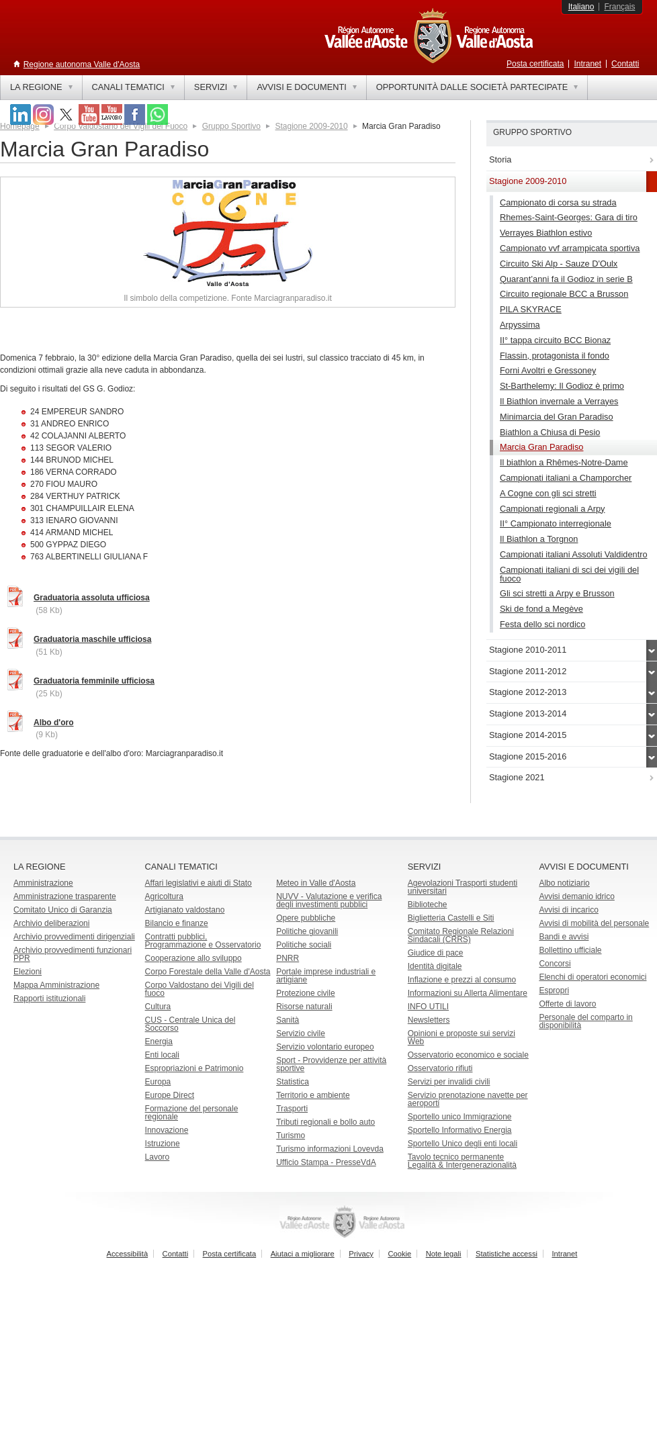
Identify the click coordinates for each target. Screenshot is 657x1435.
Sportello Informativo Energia (460, 1130)
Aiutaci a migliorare (303, 1254)
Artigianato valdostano (185, 910)
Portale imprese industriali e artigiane (326, 975)
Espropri (554, 990)
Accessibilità (127, 1254)
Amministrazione (43, 883)
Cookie (399, 1254)
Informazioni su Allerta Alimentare (467, 993)
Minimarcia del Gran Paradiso (556, 417)
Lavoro (157, 1157)
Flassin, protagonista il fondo (554, 356)
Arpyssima (520, 325)
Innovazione (167, 1130)
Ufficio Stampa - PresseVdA (326, 1162)
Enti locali (162, 1055)
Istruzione (162, 1143)
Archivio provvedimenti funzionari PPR (72, 954)
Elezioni (27, 971)
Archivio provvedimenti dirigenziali (74, 936)
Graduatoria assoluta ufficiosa (92, 597)
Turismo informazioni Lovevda (330, 1149)
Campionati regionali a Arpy (552, 509)
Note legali (444, 1254)
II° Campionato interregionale (555, 523)
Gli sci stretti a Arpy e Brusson (557, 593)
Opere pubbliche (305, 918)
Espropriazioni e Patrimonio (194, 1068)
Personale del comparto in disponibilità (585, 1021)
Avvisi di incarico (568, 910)
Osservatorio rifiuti (440, 1068)
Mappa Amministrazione (56, 985)
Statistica (292, 1081)
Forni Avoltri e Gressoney (548, 370)
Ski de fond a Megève (541, 609)
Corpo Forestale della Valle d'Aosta (208, 971)
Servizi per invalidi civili (449, 1081)
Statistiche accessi (506, 1254)
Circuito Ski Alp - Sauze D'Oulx (558, 264)
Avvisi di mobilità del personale (594, 923)
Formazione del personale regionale (191, 1112)
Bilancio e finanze (176, 923)
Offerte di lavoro (567, 1004)
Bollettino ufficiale (570, 950)
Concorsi (554, 963)
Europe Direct (169, 1095)
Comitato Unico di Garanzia (62, 910)
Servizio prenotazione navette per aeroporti (468, 1099)
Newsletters (429, 1020)
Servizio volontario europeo (325, 1047)
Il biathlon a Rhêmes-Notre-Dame (564, 462)
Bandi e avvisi (563, 936)
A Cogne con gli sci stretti (548, 493)
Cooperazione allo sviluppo (193, 958)
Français (619, 6)
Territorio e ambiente (312, 1095)
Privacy (361, 1254)
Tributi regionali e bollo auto (325, 1122)
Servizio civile (300, 1033)
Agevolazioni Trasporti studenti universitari (462, 887)
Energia (159, 1041)
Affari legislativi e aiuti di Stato (198, 883)
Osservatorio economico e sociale (468, 1055)
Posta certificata (535, 63)
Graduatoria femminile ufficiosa (94, 681)
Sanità (287, 1020)
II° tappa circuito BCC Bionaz (555, 340)
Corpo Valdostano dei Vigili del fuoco (199, 989)
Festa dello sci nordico (542, 624)
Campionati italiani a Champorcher (565, 478)
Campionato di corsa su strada (558, 202)
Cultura (158, 1006)
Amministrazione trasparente (64, 896)
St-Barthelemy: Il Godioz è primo (562, 386)
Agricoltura (164, 896)
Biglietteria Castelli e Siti (451, 918)
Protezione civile (305, 993)
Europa (158, 1081)
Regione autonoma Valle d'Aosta (82, 64)
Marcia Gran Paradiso (541, 447)
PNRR (287, 958)
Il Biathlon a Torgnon (539, 539)
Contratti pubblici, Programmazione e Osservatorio (203, 941)
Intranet (587, 63)
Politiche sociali (303, 945)
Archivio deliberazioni (51, 923)
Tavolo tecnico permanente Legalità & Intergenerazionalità (462, 1161)
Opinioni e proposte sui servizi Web (461, 1037)
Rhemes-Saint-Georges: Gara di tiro (569, 217)
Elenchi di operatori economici (592, 977)
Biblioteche (427, 904)
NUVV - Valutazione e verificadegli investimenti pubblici (329, 900)
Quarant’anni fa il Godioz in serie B (566, 279)
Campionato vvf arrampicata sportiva (570, 248)
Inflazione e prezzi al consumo (462, 979)
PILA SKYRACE (531, 309)
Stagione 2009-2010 (311, 126)
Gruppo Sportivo (231, 126)
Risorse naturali (304, 1006)
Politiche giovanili (307, 931)
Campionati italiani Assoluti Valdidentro (574, 554)
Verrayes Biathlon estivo (546, 233)
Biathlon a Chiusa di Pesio (550, 432)
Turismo (290, 1135)
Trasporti (292, 1108)
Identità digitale (435, 966)
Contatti (625, 63)
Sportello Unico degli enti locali (462, 1143)
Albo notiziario (564, 883)
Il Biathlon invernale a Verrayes (559, 401)
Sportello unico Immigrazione (460, 1116)
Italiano (581, 6)
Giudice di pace (436, 953)
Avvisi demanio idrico (577, 896)
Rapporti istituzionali (49, 998)
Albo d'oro (54, 722)
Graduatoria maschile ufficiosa (92, 639)
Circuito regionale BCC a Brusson (564, 294)
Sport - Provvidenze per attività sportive (331, 1064)
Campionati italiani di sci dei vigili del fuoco (569, 574)
